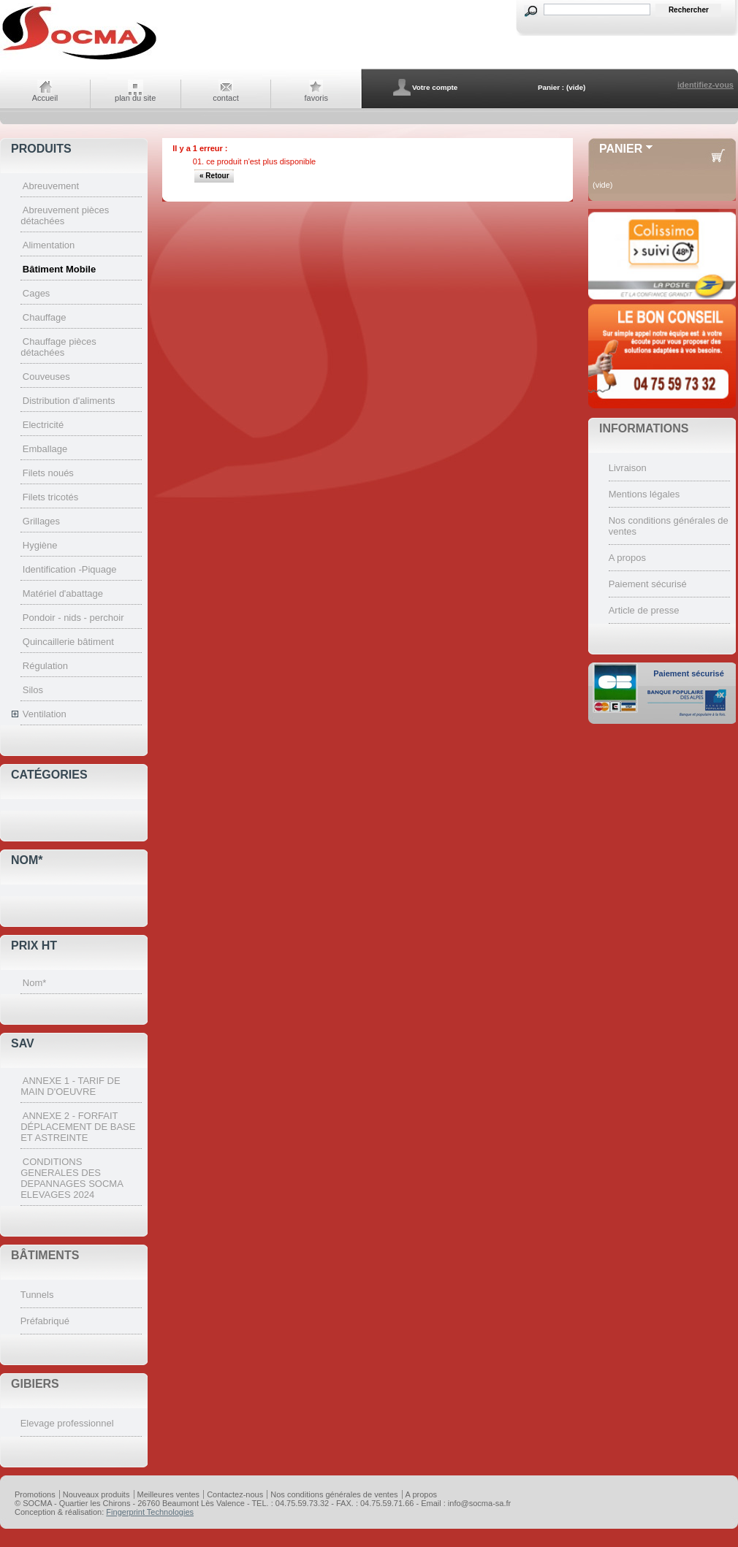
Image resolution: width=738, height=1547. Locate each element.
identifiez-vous (705, 84)
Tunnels (37, 1294)
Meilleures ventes (168, 1494)
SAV (22, 1043)
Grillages (41, 521)
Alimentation (49, 245)
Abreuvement (51, 185)
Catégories (49, 774)
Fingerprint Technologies (150, 1512)
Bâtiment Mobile (59, 269)
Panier (620, 148)
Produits (41, 148)
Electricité (43, 424)
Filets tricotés (51, 497)
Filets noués (48, 472)
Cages (36, 293)
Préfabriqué (44, 1320)
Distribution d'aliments (69, 400)
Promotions (35, 1494)
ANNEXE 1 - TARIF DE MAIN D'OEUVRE (70, 1086)
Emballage (45, 448)
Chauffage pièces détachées (58, 347)
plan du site (135, 97)
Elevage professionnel (67, 1423)
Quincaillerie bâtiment (68, 641)
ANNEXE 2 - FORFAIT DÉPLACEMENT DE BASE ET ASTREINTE (77, 1126)
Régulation (45, 665)
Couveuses (46, 376)
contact (225, 97)
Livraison (628, 467)
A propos (627, 557)
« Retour (214, 176)
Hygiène (40, 545)
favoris (316, 97)
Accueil (45, 97)
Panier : (551, 87)
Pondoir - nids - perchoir (73, 617)
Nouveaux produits (96, 1494)
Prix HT (34, 945)
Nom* (27, 860)
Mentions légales (644, 494)
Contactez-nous (235, 1494)
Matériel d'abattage (63, 593)
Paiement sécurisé (648, 583)
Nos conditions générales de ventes (333, 1494)
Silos (33, 689)
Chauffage (44, 317)
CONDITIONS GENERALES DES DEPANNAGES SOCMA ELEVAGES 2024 (71, 1178)
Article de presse (644, 610)
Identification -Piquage (70, 569)
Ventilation (44, 713)
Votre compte (434, 87)
